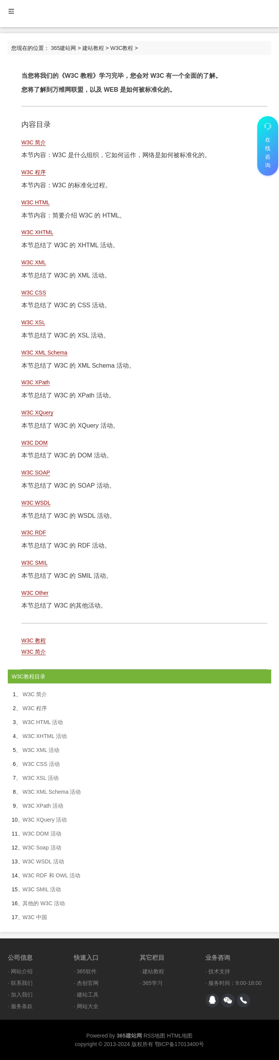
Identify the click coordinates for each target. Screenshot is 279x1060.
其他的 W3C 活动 (44, 903)
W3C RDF (33, 532)
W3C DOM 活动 (42, 834)
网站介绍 (22, 971)
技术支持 (219, 971)
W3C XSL (33, 322)
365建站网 (63, 48)
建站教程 (93, 48)
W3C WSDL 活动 (43, 861)
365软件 (87, 971)
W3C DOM (34, 443)
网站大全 (88, 1006)
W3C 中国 (35, 917)
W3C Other (35, 593)
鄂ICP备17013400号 (179, 1044)
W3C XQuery (37, 412)
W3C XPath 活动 (43, 806)
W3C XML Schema (44, 352)
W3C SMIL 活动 (42, 889)
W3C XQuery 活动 (45, 820)
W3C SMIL (34, 563)
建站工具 (88, 995)
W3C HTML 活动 (43, 722)
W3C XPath (35, 382)
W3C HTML (35, 202)
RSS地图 (155, 1036)
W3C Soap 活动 (42, 847)
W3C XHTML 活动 (45, 736)
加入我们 (22, 995)
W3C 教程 (33, 640)
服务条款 (22, 1006)
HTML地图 (179, 1036)
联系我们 (22, 983)
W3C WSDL (35, 503)
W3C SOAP (35, 472)
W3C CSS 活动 (41, 764)
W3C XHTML (37, 232)
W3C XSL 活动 (41, 778)
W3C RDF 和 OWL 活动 (51, 875)
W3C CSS (33, 292)
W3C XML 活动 (41, 750)
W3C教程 (121, 48)
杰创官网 (88, 983)
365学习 (152, 983)
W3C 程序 (33, 172)
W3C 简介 (33, 142)
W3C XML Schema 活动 (52, 792)
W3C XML (33, 262)
